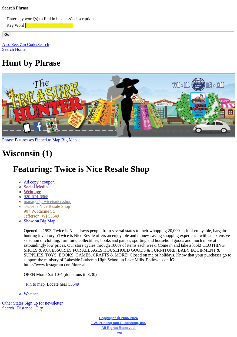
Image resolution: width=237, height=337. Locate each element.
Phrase (8, 140)
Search (8, 49)
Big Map (68, 140)
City (39, 308)
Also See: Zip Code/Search (25, 44)
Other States (13, 303)
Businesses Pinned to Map (37, 140)
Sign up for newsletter (44, 303)
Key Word (15, 25)
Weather (31, 294)
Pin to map (35, 284)
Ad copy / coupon (39, 182)
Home (20, 49)
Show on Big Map (39, 221)
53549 (73, 284)
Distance (24, 308)
